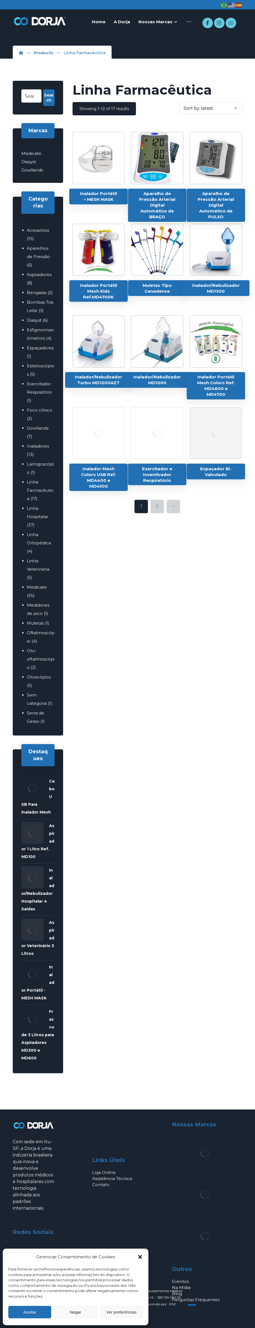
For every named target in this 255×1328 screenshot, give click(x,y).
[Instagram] (219, 23)
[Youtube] (231, 23)
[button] (140, 1257)
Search (49, 98)
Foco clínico (39, 410)
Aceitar (29, 1312)
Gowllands (32, 170)
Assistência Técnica (112, 1178)
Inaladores (38, 446)
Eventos (180, 1281)
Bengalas (37, 292)
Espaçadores (40, 347)
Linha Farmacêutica (40, 490)
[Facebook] (207, 23)
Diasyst (28, 161)
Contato (100, 1184)
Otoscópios (39, 677)
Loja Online (104, 1172)
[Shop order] (211, 108)
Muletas (35, 623)
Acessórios (38, 230)
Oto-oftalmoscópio (41, 659)
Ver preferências (121, 1312)
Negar (75, 1312)
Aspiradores (39, 274)
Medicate (31, 153)
